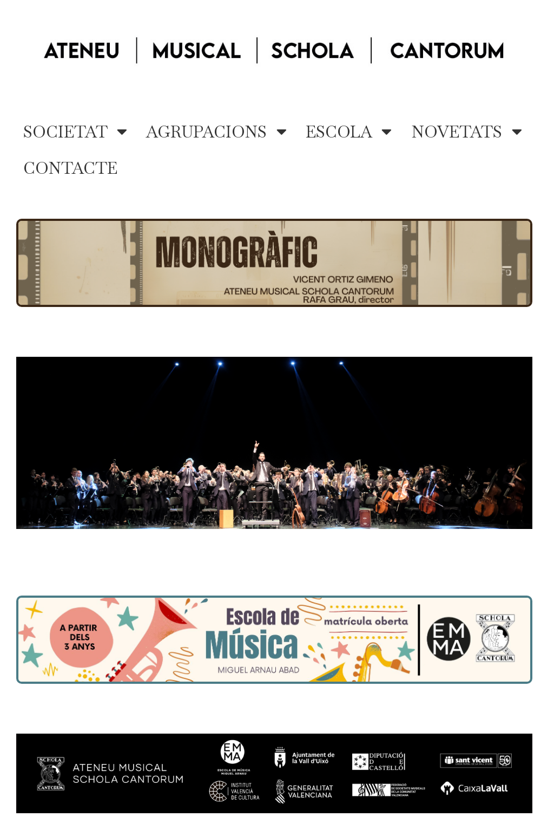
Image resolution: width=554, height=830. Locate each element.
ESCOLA (349, 131)
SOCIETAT (75, 131)
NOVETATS (466, 131)
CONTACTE (70, 168)
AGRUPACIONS (216, 131)
